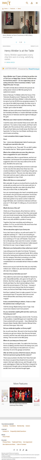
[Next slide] (36, 398)
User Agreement (27, 442)
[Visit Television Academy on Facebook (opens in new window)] (14, 450)
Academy (5, 426)
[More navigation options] (36, 3)
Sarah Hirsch (10, 62)
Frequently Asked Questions (18, 431)
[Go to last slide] (5, 398)
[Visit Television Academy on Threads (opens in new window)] (20, 450)
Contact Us (6, 431)
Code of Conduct (21, 444)
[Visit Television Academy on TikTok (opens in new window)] (23, 450)
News (19, 8)
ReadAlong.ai (34, 69)
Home (5, 8)
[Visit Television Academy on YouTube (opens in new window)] (26, 450)
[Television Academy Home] (12, 3)
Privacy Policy (6, 442)
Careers (28, 426)
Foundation (13, 426)
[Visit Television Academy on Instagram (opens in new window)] (17, 450)
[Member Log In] (31, 3)
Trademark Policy (17, 442)
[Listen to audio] (9, 68)
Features (12, 8)
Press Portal (6, 436)
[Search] (27, 3)
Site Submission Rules (9, 444)
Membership (20, 426)
